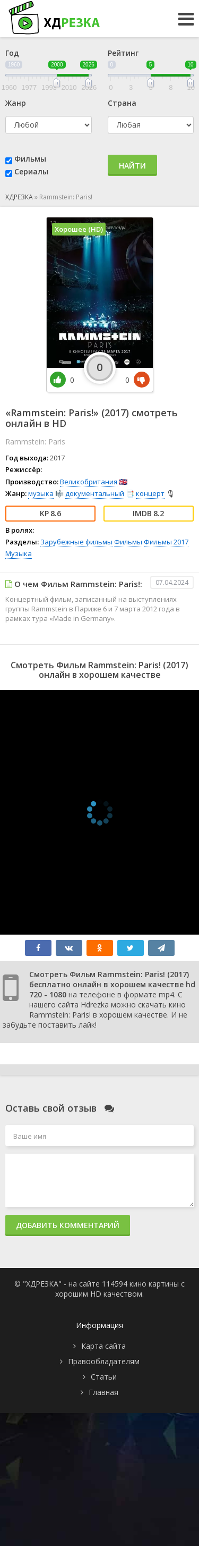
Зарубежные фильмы (76, 542)
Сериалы (31, 171)
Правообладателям (104, 1361)
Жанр (15, 103)
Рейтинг (123, 53)
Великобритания (88, 481)
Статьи (104, 1377)
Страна (122, 103)
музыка (41, 493)
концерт (150, 493)
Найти (132, 166)
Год (12, 53)
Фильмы (30, 159)
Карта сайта (103, 1346)
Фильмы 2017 (166, 542)
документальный (94, 493)
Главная (103, 1392)
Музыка (18, 553)
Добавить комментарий (67, 1225)
